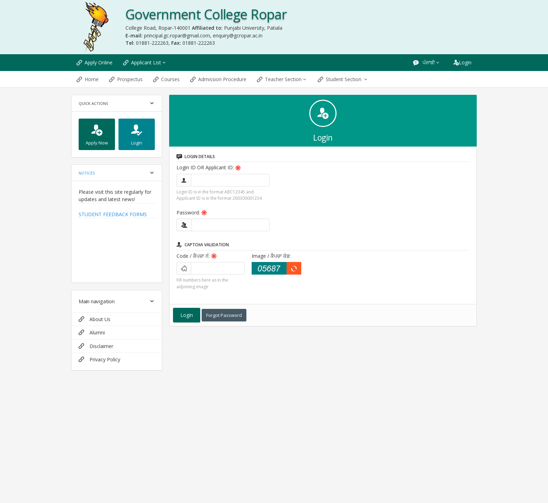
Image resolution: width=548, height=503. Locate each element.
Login (462, 62)
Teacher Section (282, 79)
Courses (166, 79)
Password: (191, 212)
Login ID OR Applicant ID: (208, 167)
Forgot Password (224, 315)
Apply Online (95, 62)
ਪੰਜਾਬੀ (426, 62)
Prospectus (126, 79)
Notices (87, 173)
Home (88, 79)
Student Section (343, 79)
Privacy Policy (99, 359)
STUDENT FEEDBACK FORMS (113, 214)
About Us (94, 319)
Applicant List (145, 62)
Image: (271, 256)
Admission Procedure (218, 79)
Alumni (92, 332)
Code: (196, 256)
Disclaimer (96, 346)
